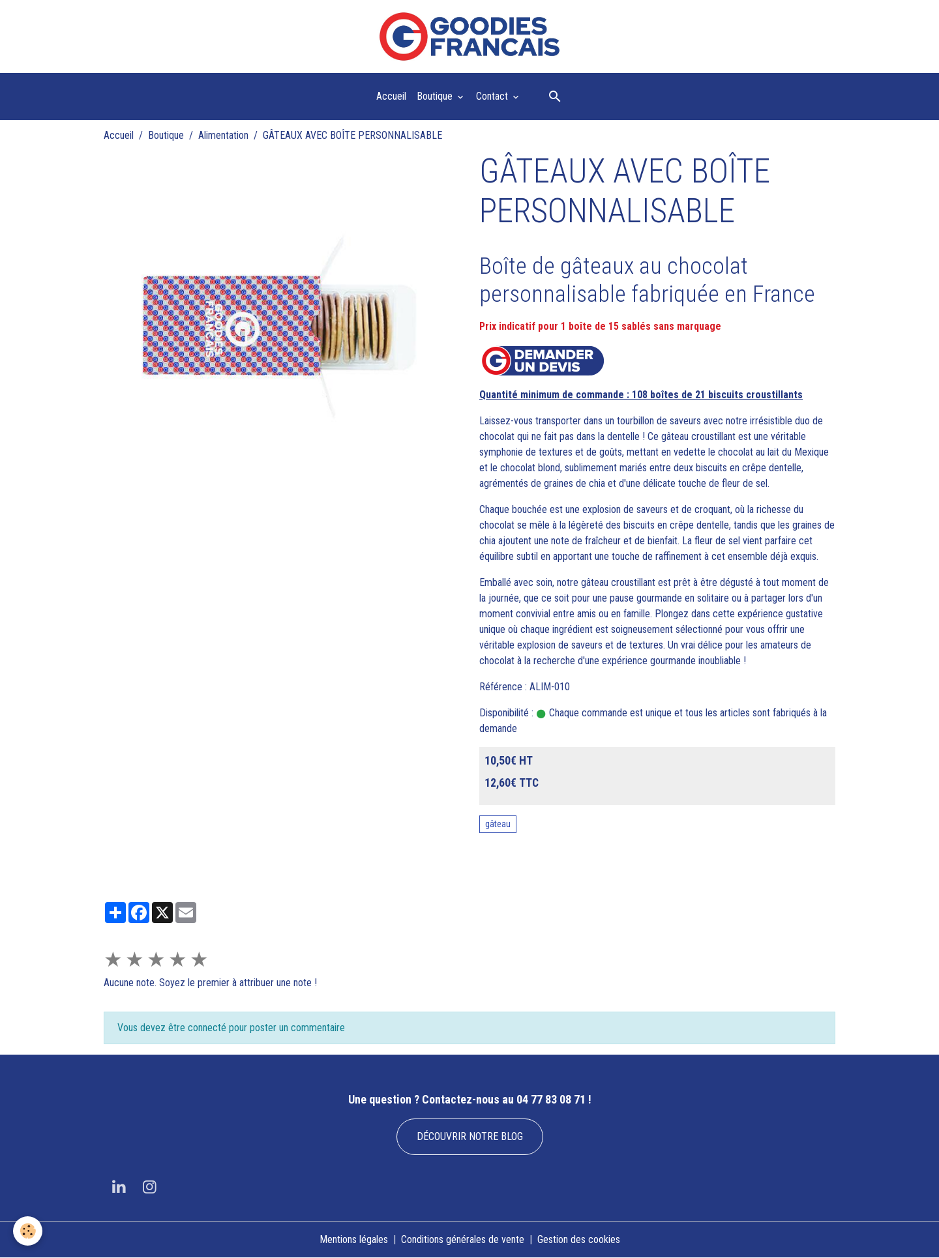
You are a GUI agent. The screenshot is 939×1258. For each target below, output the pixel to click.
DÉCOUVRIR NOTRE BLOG (470, 1136)
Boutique (436, 96)
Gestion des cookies (578, 1239)
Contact (493, 96)
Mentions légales (354, 1239)
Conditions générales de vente (462, 1239)
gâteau (498, 824)
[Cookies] (27, 1231)
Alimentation (223, 135)
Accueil (391, 96)
